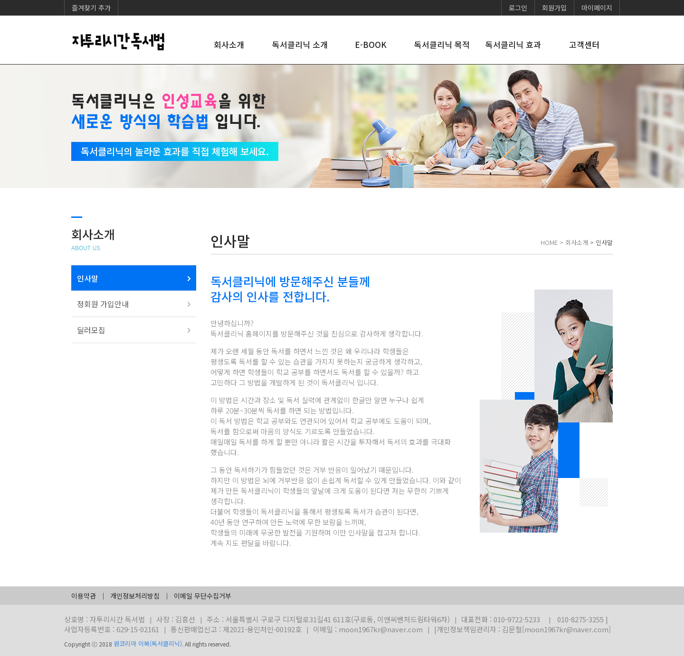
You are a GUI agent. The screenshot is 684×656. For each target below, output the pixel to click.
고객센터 (584, 44)
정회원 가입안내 (103, 303)
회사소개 (229, 44)
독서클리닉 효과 (513, 44)
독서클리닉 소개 (300, 44)
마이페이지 (596, 7)
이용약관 (83, 595)
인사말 (87, 278)
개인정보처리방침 (135, 595)
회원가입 (554, 7)
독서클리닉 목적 (442, 44)
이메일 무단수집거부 (202, 595)
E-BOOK (371, 44)
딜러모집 (91, 330)
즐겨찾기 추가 (91, 7)
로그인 (518, 7)
